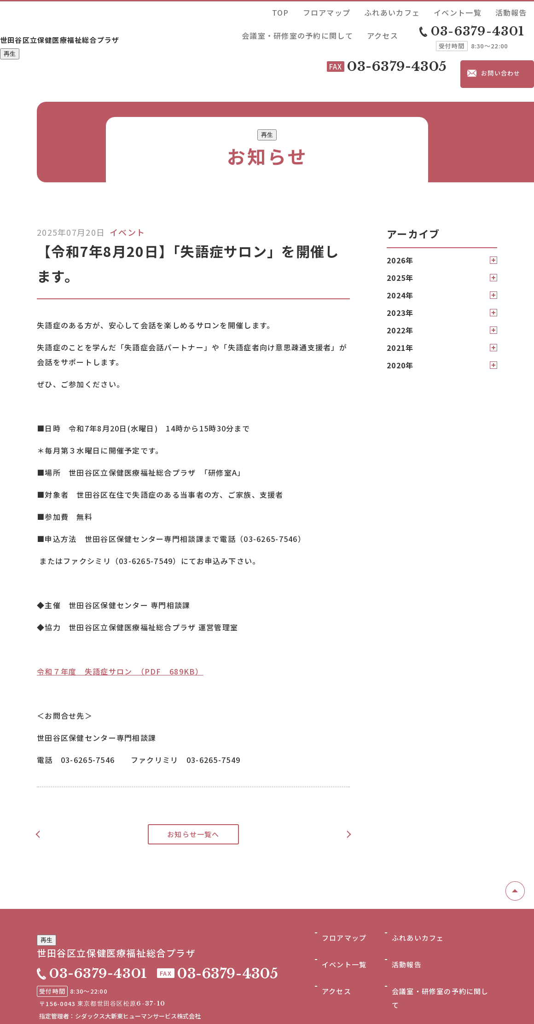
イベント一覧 (359, 10)
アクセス (518, 10)
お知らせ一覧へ (193, 790)
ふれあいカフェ (313, 10)
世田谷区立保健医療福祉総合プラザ (97, 21)
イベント (127, 188)
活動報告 (396, 10)
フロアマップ (266, 10)
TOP (235, 10)
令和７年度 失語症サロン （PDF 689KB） (120, 627)
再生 (10, 38)
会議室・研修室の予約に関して (457, 10)
